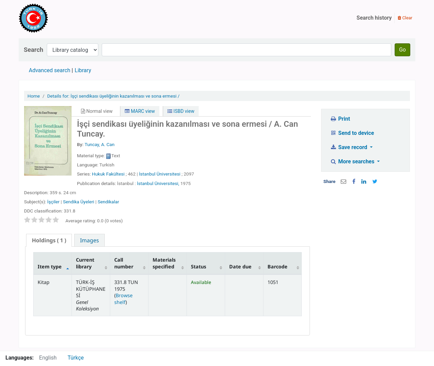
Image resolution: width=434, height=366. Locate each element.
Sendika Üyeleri (78, 201)
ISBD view (180, 111)
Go (402, 49)
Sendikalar (108, 201)
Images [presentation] (89, 240)
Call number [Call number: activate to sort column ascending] (123, 263)
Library (83, 70)
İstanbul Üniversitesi (159, 174)
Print (340, 119)
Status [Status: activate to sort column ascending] (198, 266)
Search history (374, 18)
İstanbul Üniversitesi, (158, 183)
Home (33, 96)
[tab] (49, 240)
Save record (349, 147)
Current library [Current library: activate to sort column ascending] (85, 263)
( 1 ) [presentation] (49, 240)
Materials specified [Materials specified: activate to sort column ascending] (164, 263)
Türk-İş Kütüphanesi (53, 18)
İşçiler (53, 201)
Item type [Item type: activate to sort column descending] (50, 266)
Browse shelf (123, 298)
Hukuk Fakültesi (108, 174)
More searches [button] (353, 161)
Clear (405, 17)
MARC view (140, 111)
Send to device (352, 133)
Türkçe (75, 357)
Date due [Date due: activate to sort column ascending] (240, 266)
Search (33, 49)
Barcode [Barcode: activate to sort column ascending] (278, 266)
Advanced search (49, 70)
